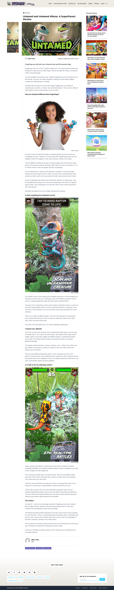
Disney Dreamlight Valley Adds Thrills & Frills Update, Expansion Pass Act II (96, 107)
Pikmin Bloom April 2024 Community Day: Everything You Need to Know (96, 154)
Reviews (96, 3)
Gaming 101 (72, 3)
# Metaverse (20, 577)
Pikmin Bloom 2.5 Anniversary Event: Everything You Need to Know (95, 82)
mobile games (47, 548)
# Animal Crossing (30, 577)
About (102, 3)
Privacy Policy (93, 588)
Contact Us (85, 588)
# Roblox (39, 577)
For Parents (39, 548)
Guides (90, 3)
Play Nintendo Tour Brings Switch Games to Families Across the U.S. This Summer (96, 34)
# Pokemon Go (11, 577)
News (50, 3)
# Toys (20, 580)
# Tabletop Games (12, 580)
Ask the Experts (81, 3)
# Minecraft (46, 577)
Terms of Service (103, 588)
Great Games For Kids (60, 3)
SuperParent (10, 588)
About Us (78, 588)
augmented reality (30, 548)
